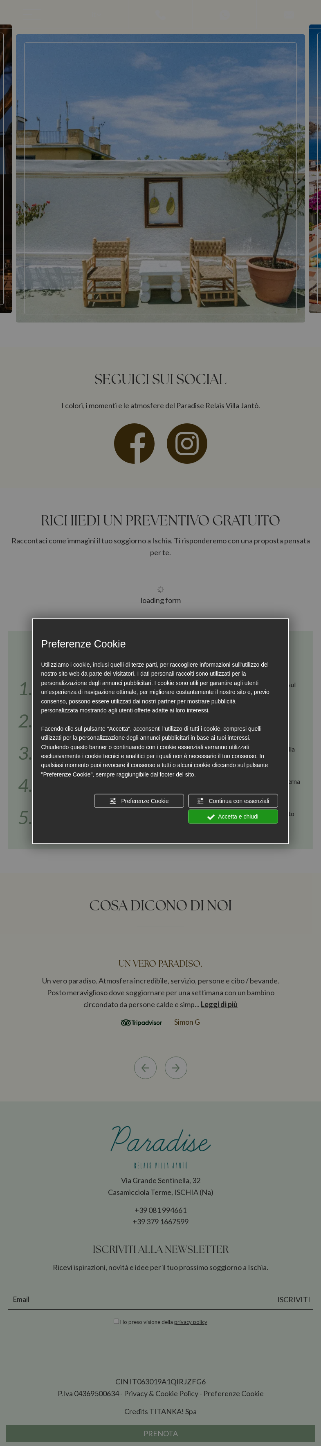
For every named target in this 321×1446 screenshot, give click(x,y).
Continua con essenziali (233, 801)
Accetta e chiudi (232, 817)
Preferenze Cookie (139, 801)
